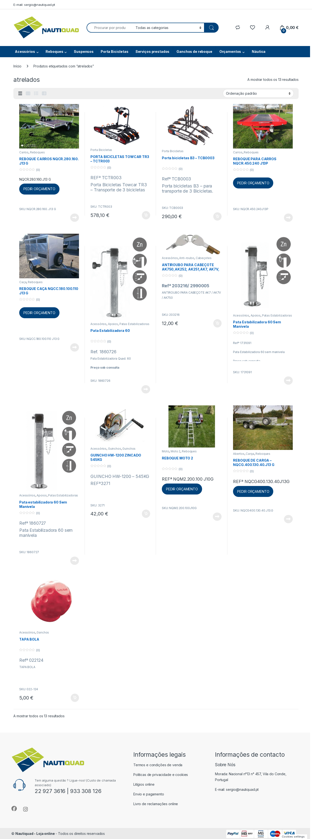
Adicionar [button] (146, 215)
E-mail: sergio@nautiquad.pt (34, 5)
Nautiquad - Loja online (35, 833)
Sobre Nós (225, 764)
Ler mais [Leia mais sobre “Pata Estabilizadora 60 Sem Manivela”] (288, 380)
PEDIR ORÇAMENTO (39, 189)
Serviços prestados (152, 51)
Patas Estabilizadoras (134, 324)
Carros (24, 152)
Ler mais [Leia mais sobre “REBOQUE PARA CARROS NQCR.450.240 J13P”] (288, 218)
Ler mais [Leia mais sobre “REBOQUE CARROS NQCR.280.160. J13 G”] (74, 218)
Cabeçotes (204, 258)
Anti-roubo (186, 258)
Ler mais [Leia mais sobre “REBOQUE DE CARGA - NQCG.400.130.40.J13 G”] (288, 519)
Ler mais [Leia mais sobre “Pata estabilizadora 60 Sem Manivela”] (74, 561)
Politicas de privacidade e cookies (160, 775)
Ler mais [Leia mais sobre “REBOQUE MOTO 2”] (217, 517)
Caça (22, 282)
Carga (250, 454)
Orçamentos (230, 51)
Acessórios (25, 51)
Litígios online (144, 784)
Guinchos (114, 448)
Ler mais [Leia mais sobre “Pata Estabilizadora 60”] (145, 389)
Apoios (113, 324)
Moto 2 (175, 451)
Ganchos (43, 632)
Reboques (54, 51)
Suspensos (84, 51)
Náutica (258, 51)
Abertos (238, 454)
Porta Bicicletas (114, 51)
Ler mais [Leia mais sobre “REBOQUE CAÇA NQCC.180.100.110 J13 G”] (74, 347)
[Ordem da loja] (258, 93)
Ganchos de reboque (194, 51)
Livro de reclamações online (155, 804)
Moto (165, 451)
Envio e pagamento (148, 794)
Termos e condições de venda (157, 765)
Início (17, 66)
